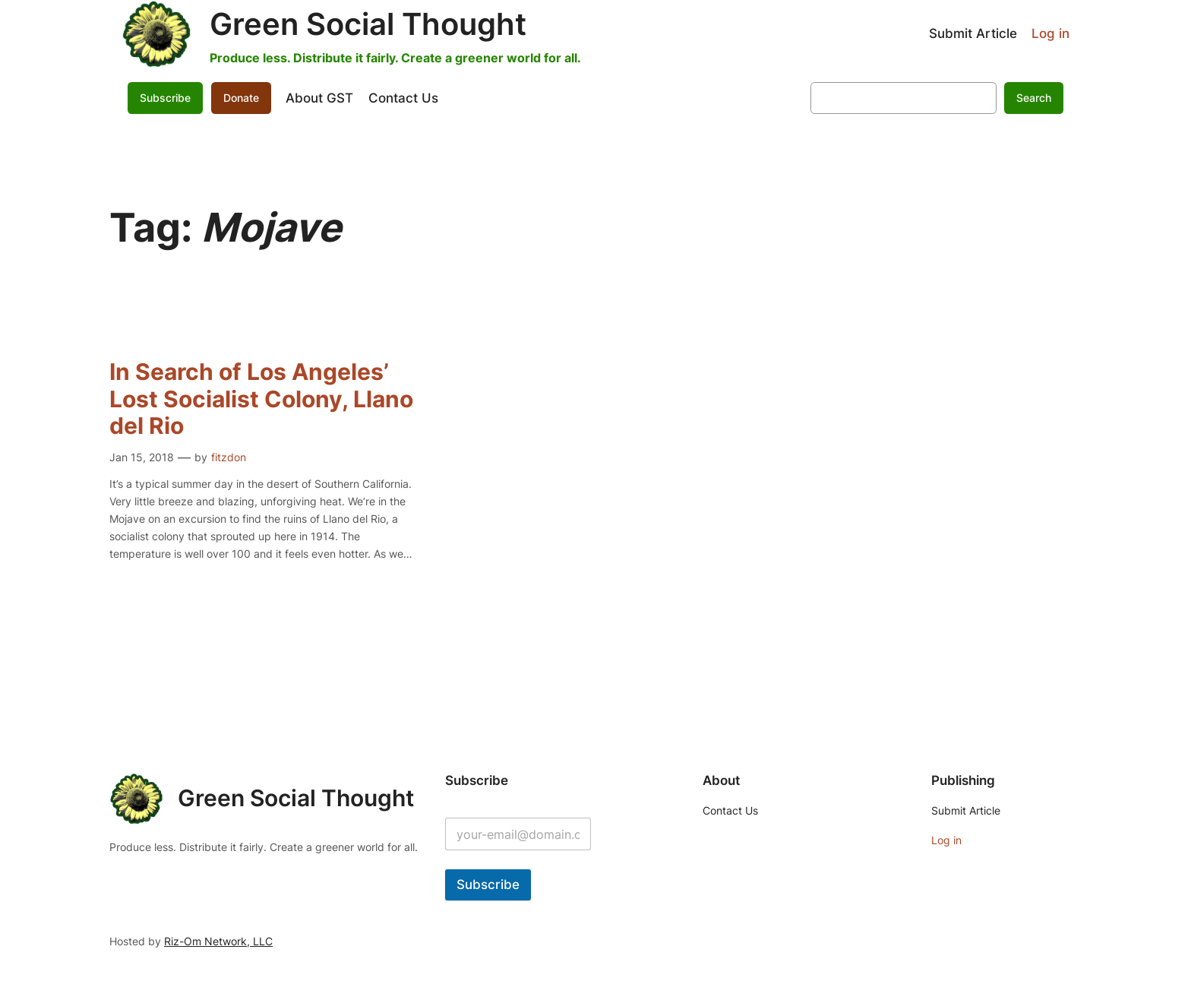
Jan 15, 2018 (141, 457)
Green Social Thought (368, 24)
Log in (1050, 33)
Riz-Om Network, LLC (218, 941)
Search (1033, 97)
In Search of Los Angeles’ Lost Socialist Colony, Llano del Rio (261, 399)
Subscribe (165, 97)
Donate (241, 97)
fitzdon (228, 457)
